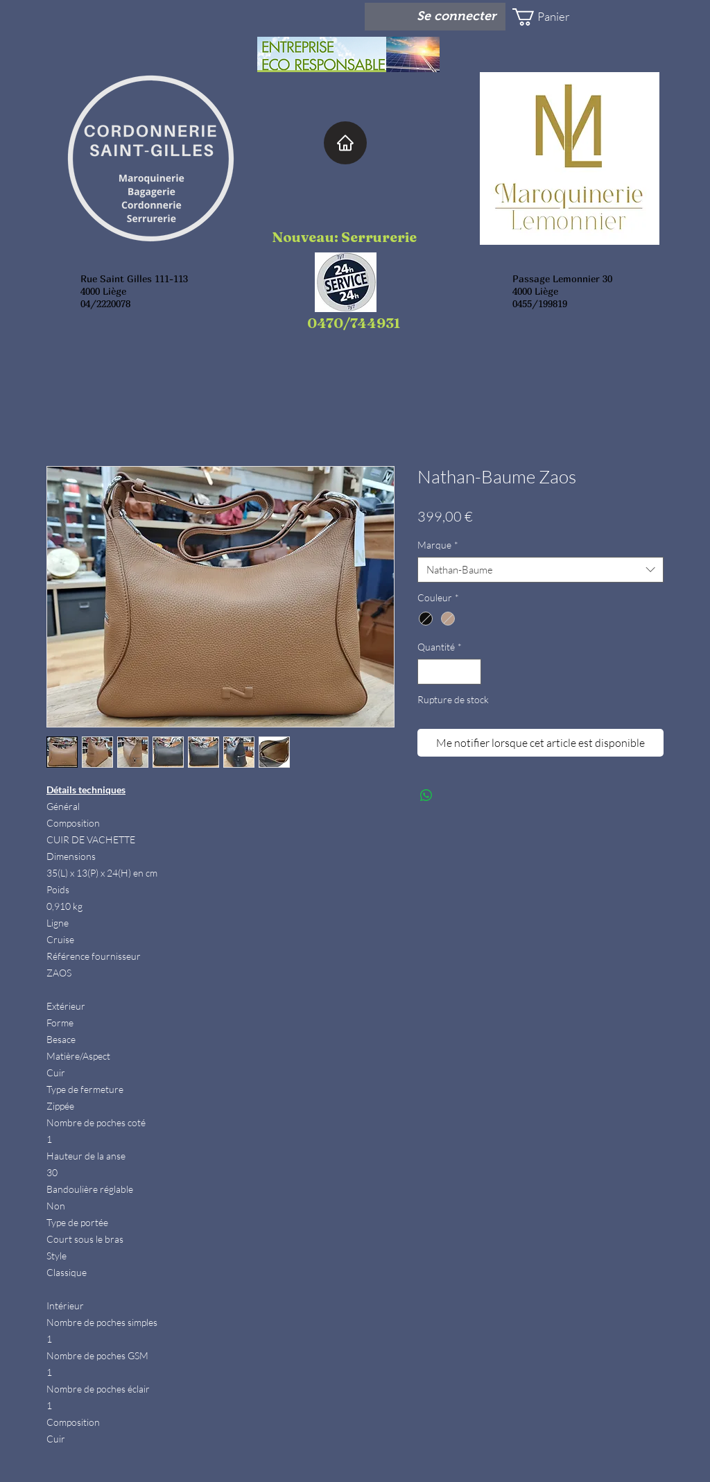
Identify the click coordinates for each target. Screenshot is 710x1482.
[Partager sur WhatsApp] (426, 795)
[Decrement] (428, 672)
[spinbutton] (449, 672)
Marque (437, 545)
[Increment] (470, 672)
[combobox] (540, 570)
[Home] (345, 142)
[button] (553, 17)
